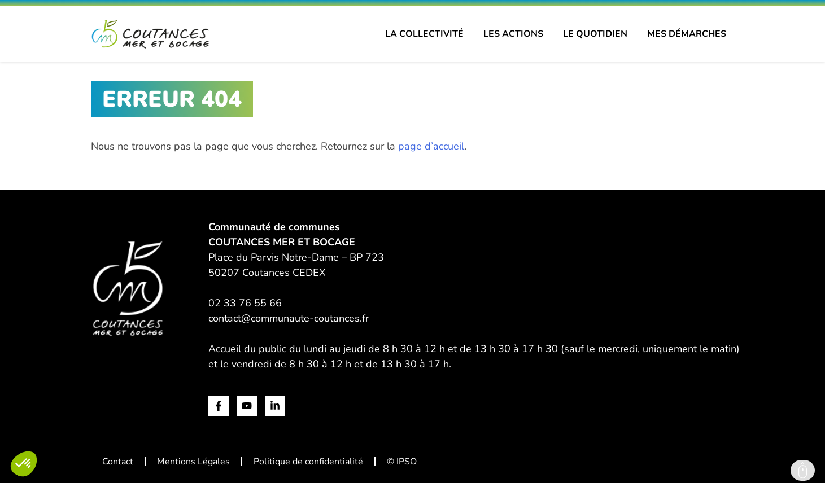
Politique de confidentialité (308, 461)
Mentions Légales (193, 461)
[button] (23, 463)
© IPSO (402, 461)
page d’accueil (431, 146)
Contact (117, 461)
